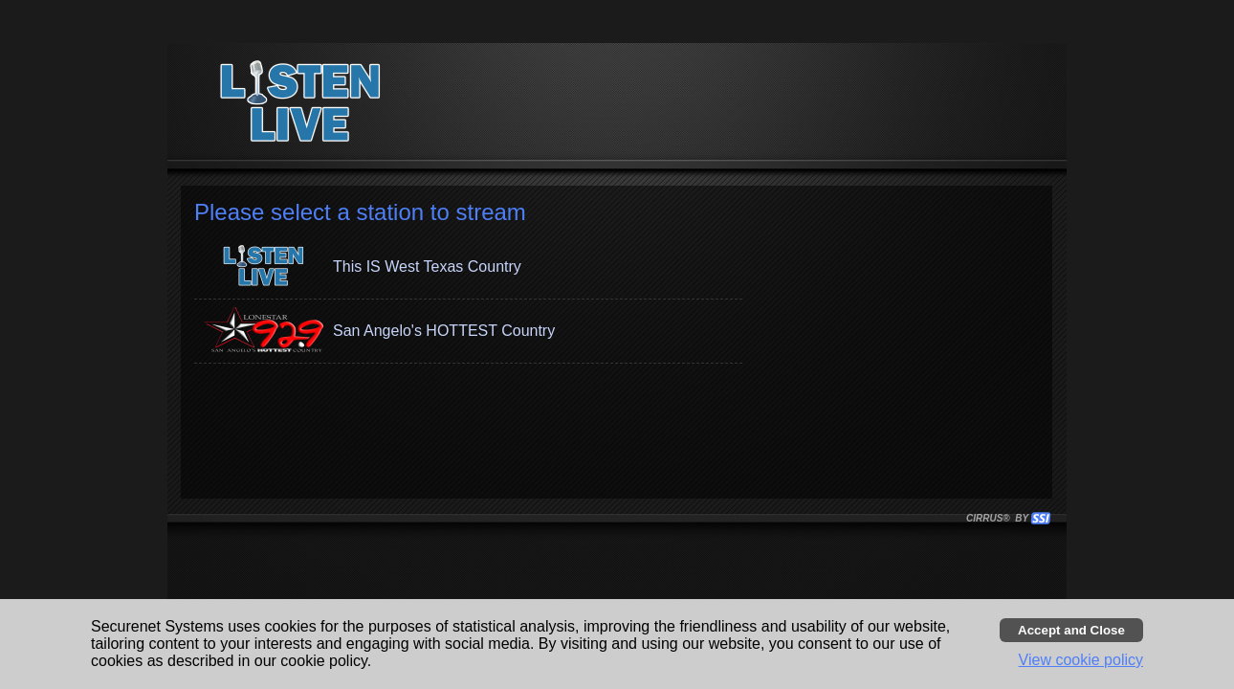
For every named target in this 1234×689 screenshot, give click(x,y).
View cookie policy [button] (1081, 660)
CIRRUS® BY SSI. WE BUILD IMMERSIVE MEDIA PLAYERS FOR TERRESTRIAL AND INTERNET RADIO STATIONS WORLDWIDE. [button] (999, 518)
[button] (468, 267)
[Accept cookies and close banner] (1071, 630)
